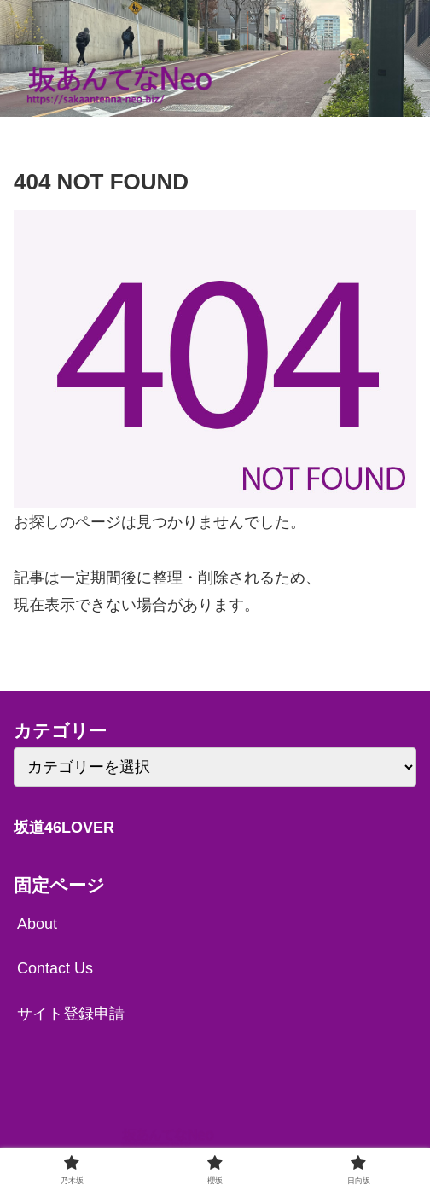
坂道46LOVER (64, 827)
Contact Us (55, 968)
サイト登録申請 (71, 1013)
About (37, 923)
